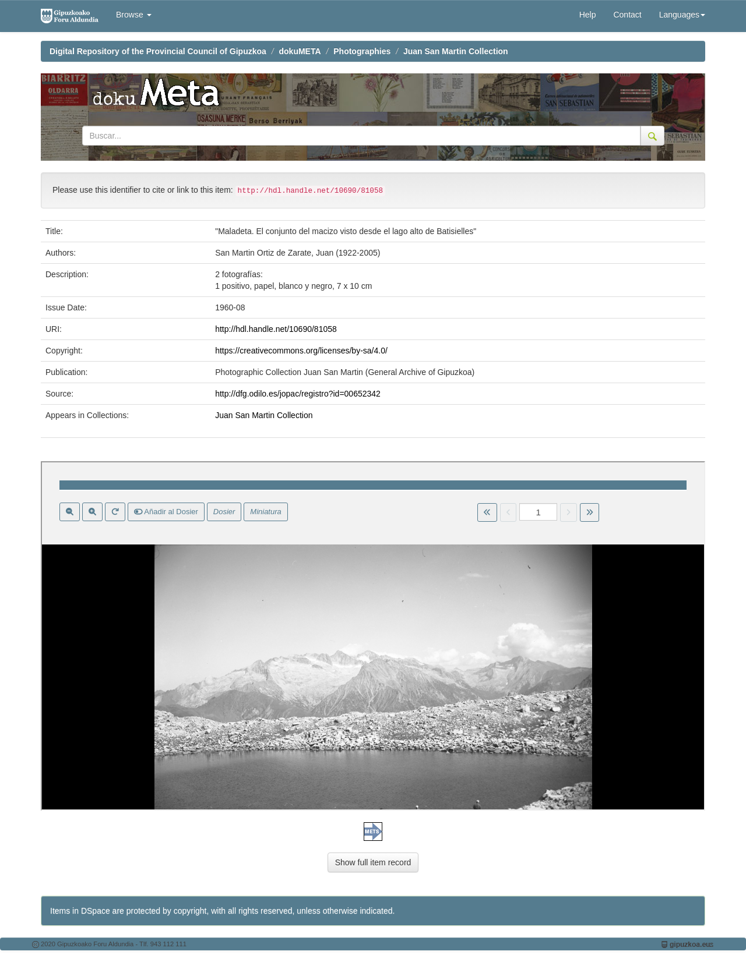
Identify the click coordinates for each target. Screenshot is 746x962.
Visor (373, 636)
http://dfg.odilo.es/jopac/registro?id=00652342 (298, 393)
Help (587, 14)
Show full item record (373, 862)
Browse (134, 14)
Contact (627, 14)
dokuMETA (300, 51)
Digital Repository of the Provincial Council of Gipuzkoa (158, 51)
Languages (682, 14)
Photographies (361, 51)
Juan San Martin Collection (455, 51)
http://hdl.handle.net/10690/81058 (276, 329)
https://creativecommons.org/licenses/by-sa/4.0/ (301, 350)
